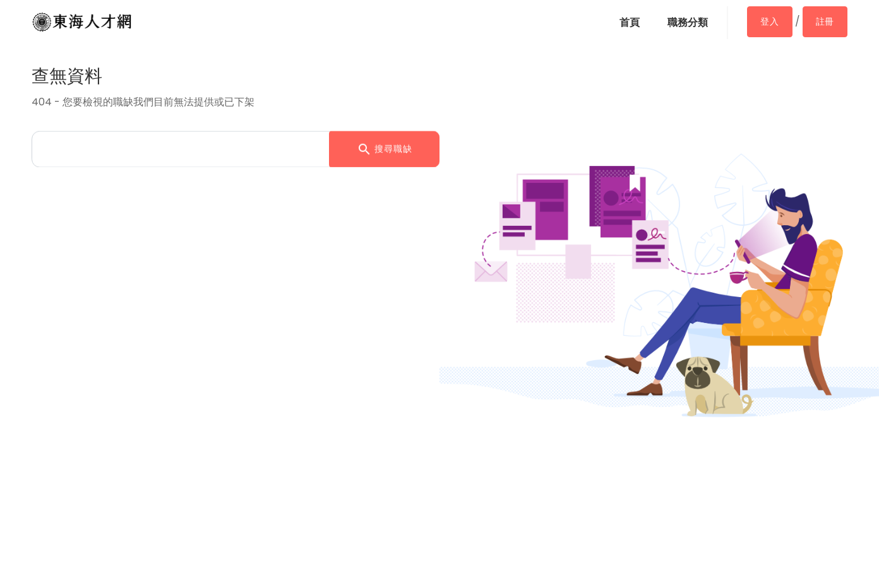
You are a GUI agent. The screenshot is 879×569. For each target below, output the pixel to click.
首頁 (629, 22)
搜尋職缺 (384, 148)
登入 (769, 21)
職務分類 (687, 22)
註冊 (825, 21)
